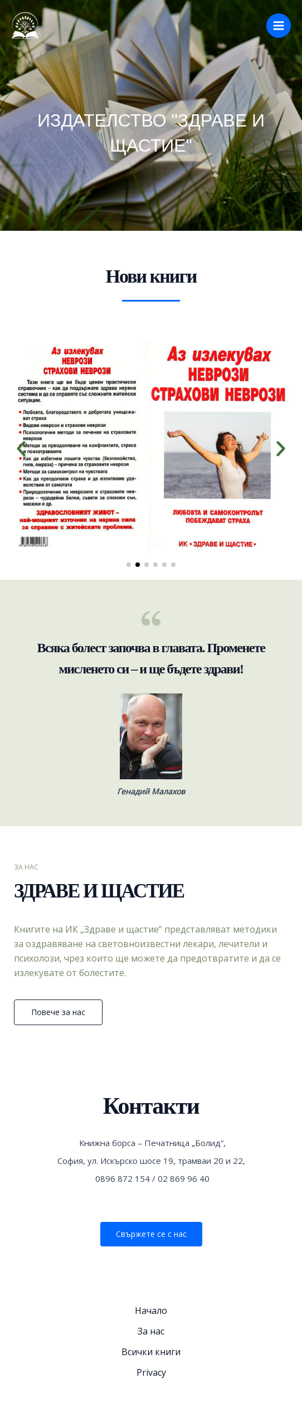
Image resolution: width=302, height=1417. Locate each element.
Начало (151, 1310)
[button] (21, 449)
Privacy (151, 1372)
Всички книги (151, 1352)
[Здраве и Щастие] (25, 26)
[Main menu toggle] (278, 25)
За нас (151, 1331)
